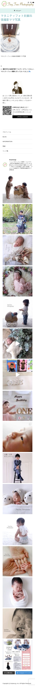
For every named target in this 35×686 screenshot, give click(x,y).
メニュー (17, 10)
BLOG (5, 137)
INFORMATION (7, 141)
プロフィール (7, 132)
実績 (4, 146)
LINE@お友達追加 (22, 117)
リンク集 (5, 151)
